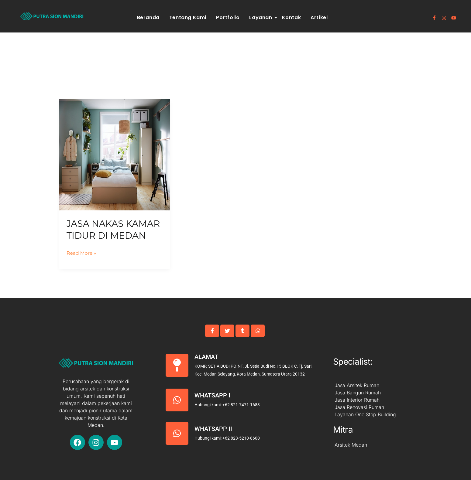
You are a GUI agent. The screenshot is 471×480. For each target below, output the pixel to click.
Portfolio (227, 17)
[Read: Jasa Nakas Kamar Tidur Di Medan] (114, 154)
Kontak (291, 17)
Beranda (148, 17)
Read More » (82, 252)
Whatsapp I (212, 395)
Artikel (319, 17)
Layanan (261, 17)
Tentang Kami (187, 17)
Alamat (206, 356)
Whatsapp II (213, 428)
